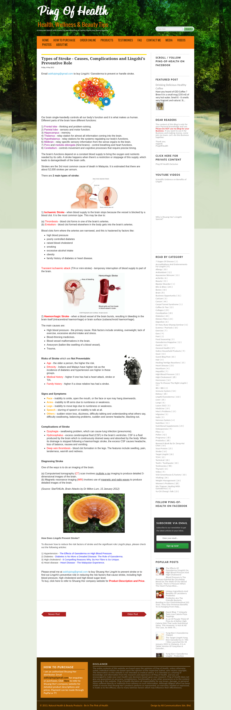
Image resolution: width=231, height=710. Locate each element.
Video (159, 471)
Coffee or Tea (162, 307)
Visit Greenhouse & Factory (169, 474)
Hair (158, 359)
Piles (158, 431)
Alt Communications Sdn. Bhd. (176, 705)
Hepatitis (160, 371)
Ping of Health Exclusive (167, 164)
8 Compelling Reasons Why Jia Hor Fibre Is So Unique (91, 559)
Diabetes (160, 316)
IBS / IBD (160, 388)
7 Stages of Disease (165, 261)
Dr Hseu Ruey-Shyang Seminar (170, 324)
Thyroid (159, 468)
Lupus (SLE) (161, 405)
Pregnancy (161, 437)
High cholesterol (164, 377)
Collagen (160, 310)
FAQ (139, 40)
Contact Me (153, 40)
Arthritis (160, 278)
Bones (159, 289)
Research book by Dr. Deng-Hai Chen (170, 444)
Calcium (160, 298)
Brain (158, 292)
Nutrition (160, 423)
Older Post (132, 614)
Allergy (159, 269)
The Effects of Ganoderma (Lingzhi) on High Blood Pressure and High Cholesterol (177, 571)
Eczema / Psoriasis (164, 327)
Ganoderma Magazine (166, 342)
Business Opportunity (166, 295)
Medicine (160, 408)
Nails (158, 417)
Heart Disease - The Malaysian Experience (82, 562)
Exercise (160, 330)
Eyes (158, 333)
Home (45, 40)
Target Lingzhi (162, 454)
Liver (158, 399)
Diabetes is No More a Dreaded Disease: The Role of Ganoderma (88, 556)
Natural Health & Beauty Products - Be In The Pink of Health (78, 705)
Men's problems (163, 411)
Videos (181, 40)
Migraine (160, 414)
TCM (158, 457)
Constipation (162, 313)
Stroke (159, 451)
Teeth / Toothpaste (165, 463)
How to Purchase (64, 40)
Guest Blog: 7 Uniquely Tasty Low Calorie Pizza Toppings (176, 614)
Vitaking (160, 477)
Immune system (163, 391)
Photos (47, 44)
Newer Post (54, 614)
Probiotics (160, 440)
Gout (158, 353)
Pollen (159, 434)
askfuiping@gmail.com (60, 73)
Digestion (160, 321)
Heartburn (161, 368)
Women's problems (165, 483)
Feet (158, 336)
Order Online (88, 40)
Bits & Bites (161, 286)
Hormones (161, 380)
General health (163, 348)
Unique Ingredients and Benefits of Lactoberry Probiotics (177, 593)
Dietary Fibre (162, 319)
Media (169, 40)
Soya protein (162, 448)
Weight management (166, 480)
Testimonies (125, 40)
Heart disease (162, 365)
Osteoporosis (162, 428)
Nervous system (163, 420)
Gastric (159, 345)
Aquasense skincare (165, 275)
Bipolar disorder (163, 284)
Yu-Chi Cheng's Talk (165, 491)
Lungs (158, 402)
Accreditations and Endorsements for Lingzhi (171, 265)
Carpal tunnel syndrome (167, 304)
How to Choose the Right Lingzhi (171, 383)
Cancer (159, 301)
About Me (62, 44)
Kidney (159, 393)
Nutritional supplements (167, 426)
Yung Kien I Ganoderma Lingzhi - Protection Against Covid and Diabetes (177, 657)
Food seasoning (163, 339)
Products (107, 40)
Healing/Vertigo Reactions (168, 362)
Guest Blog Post (163, 356)
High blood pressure (165, 374)
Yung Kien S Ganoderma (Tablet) (177, 634)
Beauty (159, 281)
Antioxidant (161, 272)
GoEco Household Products (168, 351)
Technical (160, 460)
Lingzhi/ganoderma (165, 396)
